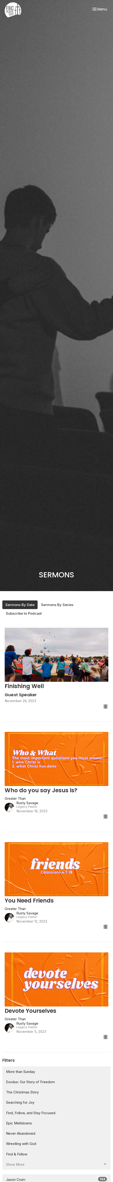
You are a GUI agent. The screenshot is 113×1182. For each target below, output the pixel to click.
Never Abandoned (20, 1133)
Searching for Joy (20, 1102)
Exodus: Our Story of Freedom (30, 1082)
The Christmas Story (22, 1092)
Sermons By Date (20, 605)
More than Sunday (20, 1071)
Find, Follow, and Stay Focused (30, 1113)
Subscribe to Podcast (24, 613)
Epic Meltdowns (19, 1123)
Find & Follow (16, 1154)
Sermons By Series (57, 605)
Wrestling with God (21, 1143)
